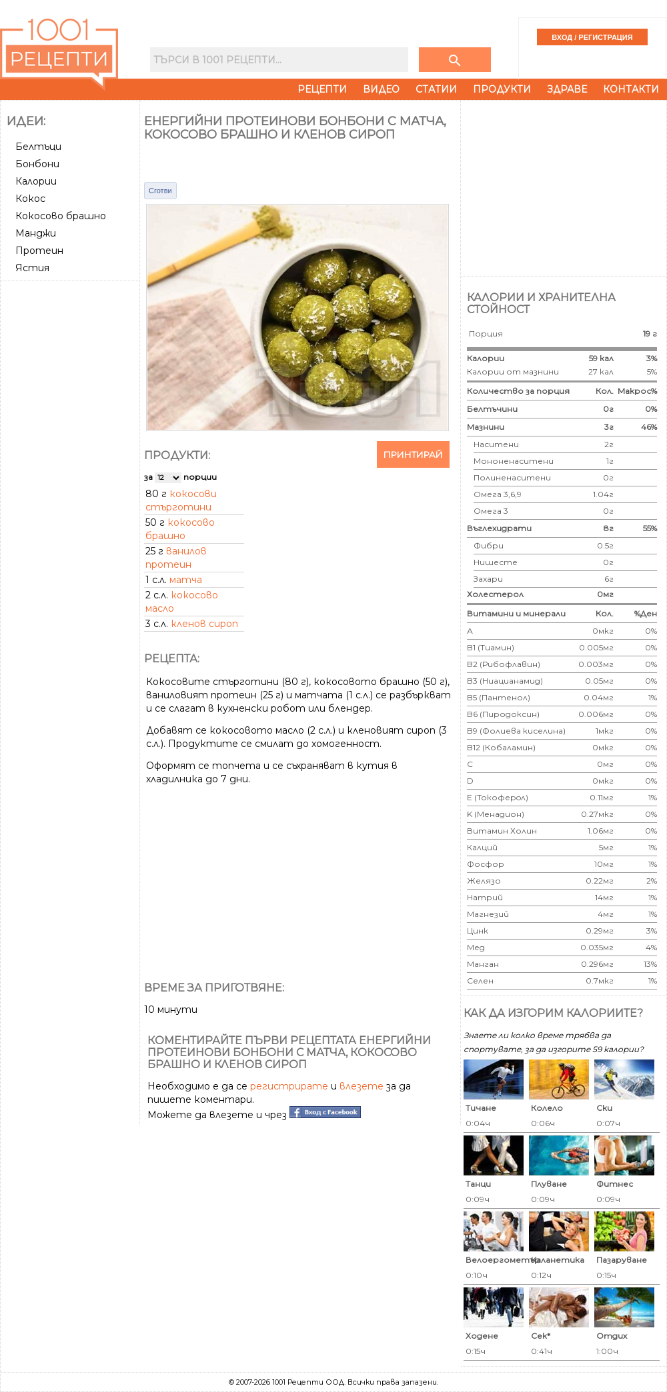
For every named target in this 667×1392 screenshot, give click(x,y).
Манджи (35, 233)
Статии (436, 89)
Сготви (160, 191)
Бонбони (37, 164)
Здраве (567, 89)
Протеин (39, 251)
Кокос (30, 199)
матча (185, 580)
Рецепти (322, 89)
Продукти (502, 89)
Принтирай (413, 454)
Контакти (631, 89)
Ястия (32, 268)
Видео (381, 89)
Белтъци (38, 147)
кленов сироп (204, 624)
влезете (362, 1086)
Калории (36, 181)
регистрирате (289, 1086)
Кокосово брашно (60, 216)
